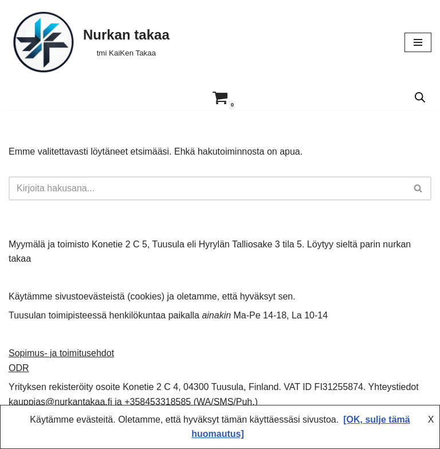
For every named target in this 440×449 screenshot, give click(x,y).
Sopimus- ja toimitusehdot (61, 353)
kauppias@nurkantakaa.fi (60, 402)
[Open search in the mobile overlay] (420, 97)
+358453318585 (157, 402)
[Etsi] (207, 188)
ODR (19, 368)
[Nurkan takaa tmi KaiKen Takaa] (89, 42)
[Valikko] (417, 42)
